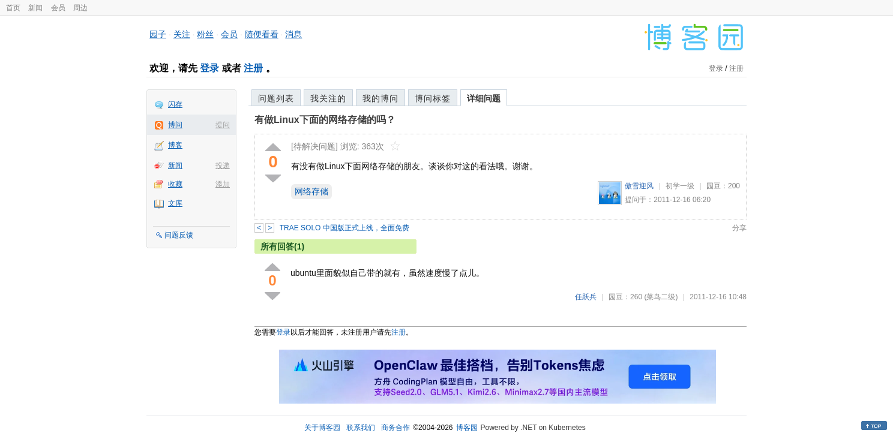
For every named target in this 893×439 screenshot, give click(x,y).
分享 (739, 228)
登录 (209, 68)
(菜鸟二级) (661, 297)
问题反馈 (178, 235)
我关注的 (328, 98)
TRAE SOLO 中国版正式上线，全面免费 (344, 228)
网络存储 (311, 191)
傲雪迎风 (639, 186)
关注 (181, 34)
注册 (253, 68)
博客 (175, 145)
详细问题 (484, 98)
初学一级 (680, 186)
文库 (175, 203)
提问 (222, 125)
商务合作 (395, 427)
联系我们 (360, 427)
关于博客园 (322, 427)
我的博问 (380, 98)
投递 (222, 165)
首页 (13, 8)
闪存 (175, 104)
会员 (58, 8)
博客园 (467, 427)
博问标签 (433, 98)
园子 (157, 34)
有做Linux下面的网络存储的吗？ (324, 120)
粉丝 (205, 34)
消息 (293, 34)
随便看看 (261, 34)
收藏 (175, 184)
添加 (222, 184)
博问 (175, 125)
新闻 (35, 8)
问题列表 (276, 98)
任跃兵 (586, 297)
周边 (80, 8)
